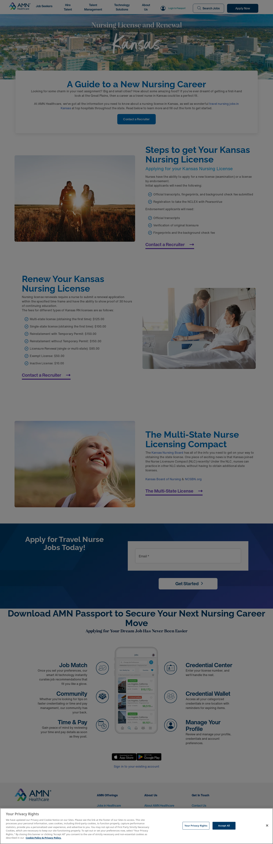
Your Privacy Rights (196, 825)
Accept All (224, 825)
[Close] (267, 826)
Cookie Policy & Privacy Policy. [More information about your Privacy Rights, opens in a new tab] (43, 837)
